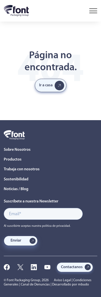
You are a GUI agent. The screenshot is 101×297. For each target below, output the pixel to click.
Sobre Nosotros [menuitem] (17, 150)
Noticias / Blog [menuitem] (16, 189)
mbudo (83, 284)
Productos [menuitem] (13, 160)
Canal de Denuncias (35, 284)
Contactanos (72, 267)
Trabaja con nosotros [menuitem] (22, 169)
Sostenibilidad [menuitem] (16, 179)
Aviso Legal (62, 280)
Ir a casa (46, 85)
